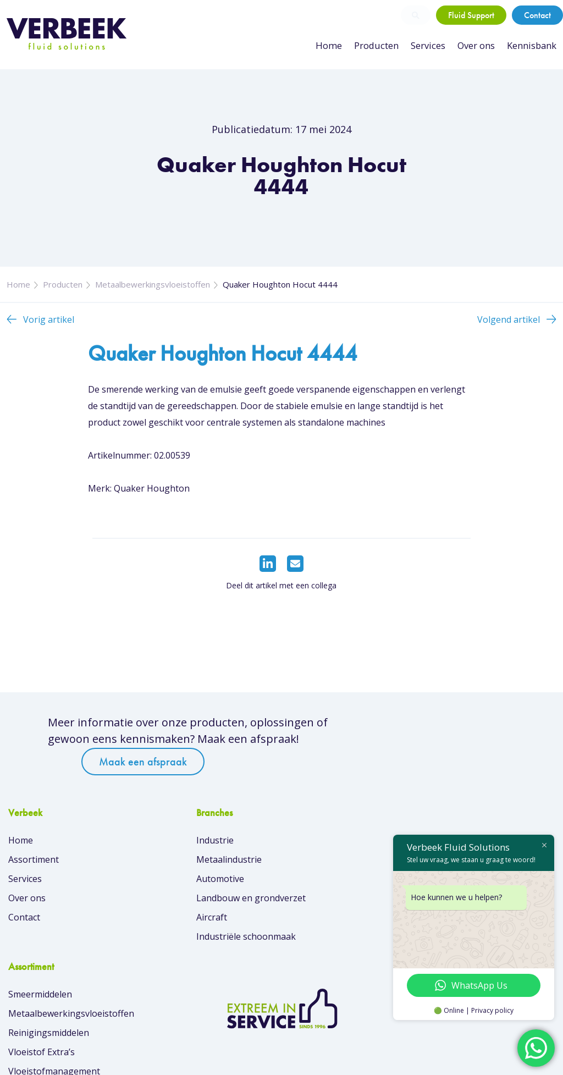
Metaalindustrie (181, 863)
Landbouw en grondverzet (203, 902)
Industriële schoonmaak (199, 940)
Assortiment (33, 863)
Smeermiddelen (322, 844)
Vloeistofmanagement (336, 921)
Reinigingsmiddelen (330, 882)
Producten (378, 46)
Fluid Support (471, 15)
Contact (537, 15)
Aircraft (164, 921)
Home (333, 46)
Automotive (173, 882)
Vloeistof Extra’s (323, 902)
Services (429, 46)
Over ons (476, 46)
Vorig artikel (48, 325)
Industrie (167, 844)
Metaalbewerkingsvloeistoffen (152, 290)
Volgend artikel (508, 325)
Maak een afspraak (408, 742)
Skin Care (309, 940)
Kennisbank (531, 46)
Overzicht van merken (335, 976)
